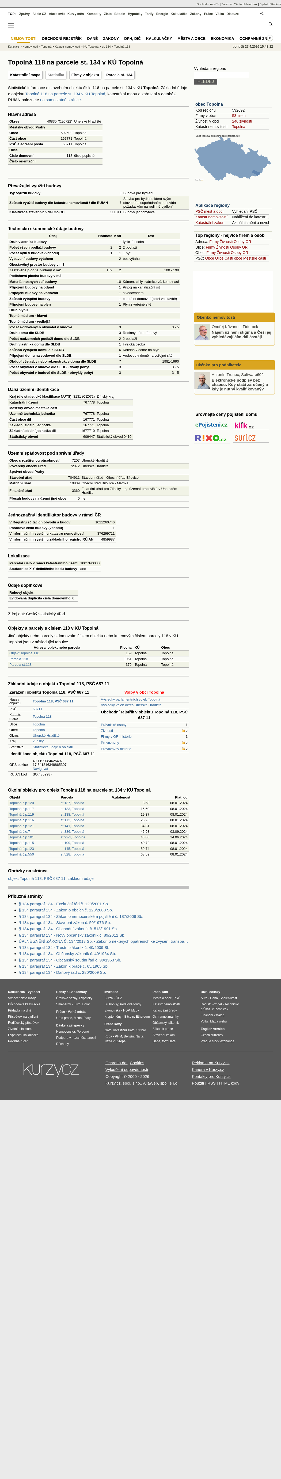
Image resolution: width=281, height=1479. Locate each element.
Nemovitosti (30, 46)
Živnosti (107, 731)
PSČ (177, 998)
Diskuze (233, 14)
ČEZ (119, 998)
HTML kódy (229, 1083)
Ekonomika (222, 38)
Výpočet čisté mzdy (22, 998)
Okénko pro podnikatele (218, 365)
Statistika (56, 75)
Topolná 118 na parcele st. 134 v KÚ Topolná (65, 94)
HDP (126, 1010)
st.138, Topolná (72, 814)
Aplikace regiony (212, 205)
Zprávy (24, 14)
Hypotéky (135, 14)
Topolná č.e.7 (19, 832)
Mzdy (135, 1010)
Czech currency (212, 1035)
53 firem (239, 115)
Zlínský (38, 741)
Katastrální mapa (25, 75)
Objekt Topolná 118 (24, 653)
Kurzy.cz (13, 46)
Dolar (86, 1004)
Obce (209, 258)
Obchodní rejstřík (208, 4)
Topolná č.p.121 (21, 826)
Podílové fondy (130, 1004)
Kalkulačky (159, 38)
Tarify (149, 14)
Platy (87, 1018)
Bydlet (264, 4)
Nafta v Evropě (115, 1041)
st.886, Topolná (72, 832)
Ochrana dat (116, 1062)
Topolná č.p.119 (21, 814)
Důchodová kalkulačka (24, 1004)
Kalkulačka (179, 14)
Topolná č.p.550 (21, 854)
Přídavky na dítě (19, 1010)
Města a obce (191, 38)
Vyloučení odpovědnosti (126, 1069)
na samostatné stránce (60, 99)
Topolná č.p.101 (21, 837)
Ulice (219, 258)
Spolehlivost (228, 998)
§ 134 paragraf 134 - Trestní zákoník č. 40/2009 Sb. (65, 947)
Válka (219, 14)
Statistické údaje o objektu (53, 747)
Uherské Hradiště (46, 735)
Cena (214, 998)
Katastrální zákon (209, 222)
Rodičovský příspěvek (23, 1023)
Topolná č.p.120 (21, 803)
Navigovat (40, 769)
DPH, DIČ (132, 38)
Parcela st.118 (20, 665)
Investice (111, 992)
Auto (204, 998)
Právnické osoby (113, 725)
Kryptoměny (112, 1016)
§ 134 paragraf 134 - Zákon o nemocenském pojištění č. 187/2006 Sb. (81, 916)
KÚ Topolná (91, 46)
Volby (204, 1021)
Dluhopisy (111, 1004)
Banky (61, 992)
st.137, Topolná (72, 803)
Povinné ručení (18, 1041)
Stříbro (141, 1030)
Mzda (78, 1018)
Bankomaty (78, 992)
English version (213, 1029)
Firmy (214, 241)
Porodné (83, 1031)
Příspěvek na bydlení (23, 1016)
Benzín (129, 1036)
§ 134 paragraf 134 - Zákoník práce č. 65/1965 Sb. (64, 966)
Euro (77, 1004)
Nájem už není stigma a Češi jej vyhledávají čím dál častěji (241, 334)
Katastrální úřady (165, 1010)
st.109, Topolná (72, 843)
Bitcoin (119, 14)
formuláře (169, 1041)
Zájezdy (226, 4)
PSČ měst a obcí (209, 211)
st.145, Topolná (72, 849)
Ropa (108, 1036)
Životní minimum (20, 1029)
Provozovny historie (116, 749)
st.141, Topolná (72, 826)
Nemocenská (65, 1031)
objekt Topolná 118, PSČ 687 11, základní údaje (51, 878)
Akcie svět (57, 14)
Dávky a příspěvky (70, 1025)
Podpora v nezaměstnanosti (76, 1038)
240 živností (242, 121)
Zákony (195, 14)
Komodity (93, 14)
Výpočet (34, 992)
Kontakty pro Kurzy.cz (211, 1076)
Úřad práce (64, 1018)
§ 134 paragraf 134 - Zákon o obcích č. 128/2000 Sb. (66, 910)
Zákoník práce (163, 1029)
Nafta (139, 1036)
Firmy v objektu (85, 75)
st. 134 (106, 46)
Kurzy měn (75, 14)
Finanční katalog (212, 1015)
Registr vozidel (211, 1004)
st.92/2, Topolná (73, 837)
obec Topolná (209, 104)
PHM (118, 1036)
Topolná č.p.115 (21, 843)
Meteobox (250, 4)
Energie (162, 14)
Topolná (39, 724)
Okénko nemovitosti (215, 317)
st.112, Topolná (72, 820)
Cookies (137, 1062)
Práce (208, 14)
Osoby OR (242, 241)
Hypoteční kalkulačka (23, 1035)
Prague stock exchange (217, 1041)
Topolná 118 (42, 716)
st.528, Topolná (72, 854)
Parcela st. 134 (119, 75)
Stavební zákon (164, 1035)
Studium (275, 4)
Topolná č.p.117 (21, 809)
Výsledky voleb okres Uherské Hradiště (131, 705)
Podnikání (160, 992)
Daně (92, 38)
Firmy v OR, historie (116, 737)
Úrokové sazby (66, 998)
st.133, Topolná (72, 809)
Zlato (108, 14)
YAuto (238, 4)
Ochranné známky (259, 38)
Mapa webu (218, 1021)
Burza (108, 998)
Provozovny (110, 743)
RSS (211, 1083)
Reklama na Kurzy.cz (211, 1062)
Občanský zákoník (166, 1023)
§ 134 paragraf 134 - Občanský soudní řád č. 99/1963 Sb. (70, 960)
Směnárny (63, 1004)
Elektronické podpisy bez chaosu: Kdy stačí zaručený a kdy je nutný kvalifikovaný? (240, 384)
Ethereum (143, 1016)
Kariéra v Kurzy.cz (208, 1069)
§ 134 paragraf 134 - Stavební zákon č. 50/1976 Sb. (65, 922)
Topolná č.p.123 (21, 849)
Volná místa (76, 1012)
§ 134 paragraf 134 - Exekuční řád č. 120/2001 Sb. (64, 904)
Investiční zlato (123, 1030)
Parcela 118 (18, 659)
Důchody (62, 1044)
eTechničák (220, 1009)
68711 (37, 709)
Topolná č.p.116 (21, 820)
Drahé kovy (113, 1024)
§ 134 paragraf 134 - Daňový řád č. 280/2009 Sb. (62, 972)
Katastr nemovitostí (211, 217)
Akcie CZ (39, 14)
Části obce (233, 258)
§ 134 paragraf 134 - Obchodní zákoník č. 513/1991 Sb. (68, 928)
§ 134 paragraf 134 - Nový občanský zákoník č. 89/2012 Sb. (72, 935)
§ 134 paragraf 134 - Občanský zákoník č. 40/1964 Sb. (67, 953)
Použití (198, 1083)
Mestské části (254, 258)
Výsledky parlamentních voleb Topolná (130, 699)
